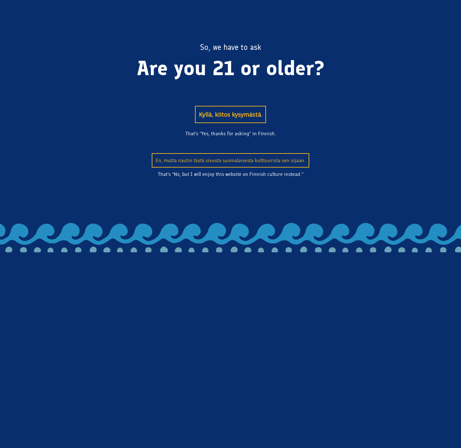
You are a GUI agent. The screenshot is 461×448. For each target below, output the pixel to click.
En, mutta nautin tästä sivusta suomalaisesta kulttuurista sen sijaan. (230, 160)
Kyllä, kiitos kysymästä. (230, 114)
